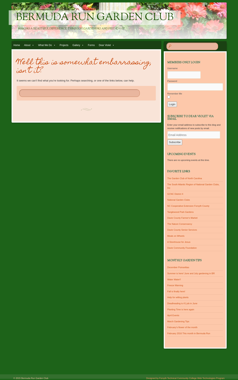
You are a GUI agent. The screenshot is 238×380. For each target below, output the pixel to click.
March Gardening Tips (178, 321)
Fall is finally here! (176, 291)
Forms (91, 45)
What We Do (45, 45)
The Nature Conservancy (179, 224)
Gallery (76, 45)
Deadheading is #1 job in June (182, 303)
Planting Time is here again (180, 309)
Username (172, 68)
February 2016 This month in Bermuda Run (188, 333)
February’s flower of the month (182, 327)
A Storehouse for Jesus (179, 242)
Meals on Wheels (175, 236)
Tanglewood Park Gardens (180, 212)
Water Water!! (174, 279)
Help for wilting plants (178, 297)
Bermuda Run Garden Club (94, 17)
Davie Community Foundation (182, 248)
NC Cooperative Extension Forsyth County (188, 206)
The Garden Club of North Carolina (184, 178)
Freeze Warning (175, 285)
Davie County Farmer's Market (182, 218)
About (27, 45)
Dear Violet (105, 45)
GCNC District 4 (175, 194)
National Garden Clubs (178, 200)
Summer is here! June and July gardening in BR (191, 273)
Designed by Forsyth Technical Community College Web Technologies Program (185, 378)
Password (172, 81)
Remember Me (174, 93)
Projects (64, 45)
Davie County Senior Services (182, 230)
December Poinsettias (178, 267)
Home (17, 45)
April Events (173, 315)
